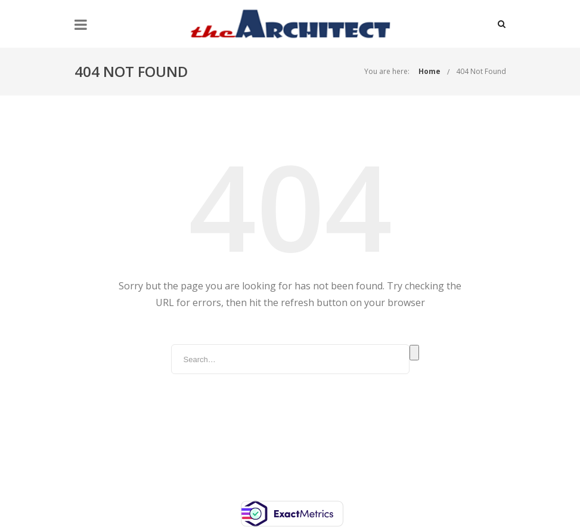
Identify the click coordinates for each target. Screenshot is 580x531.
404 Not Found (481, 71)
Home (429, 71)
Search (414, 352)
